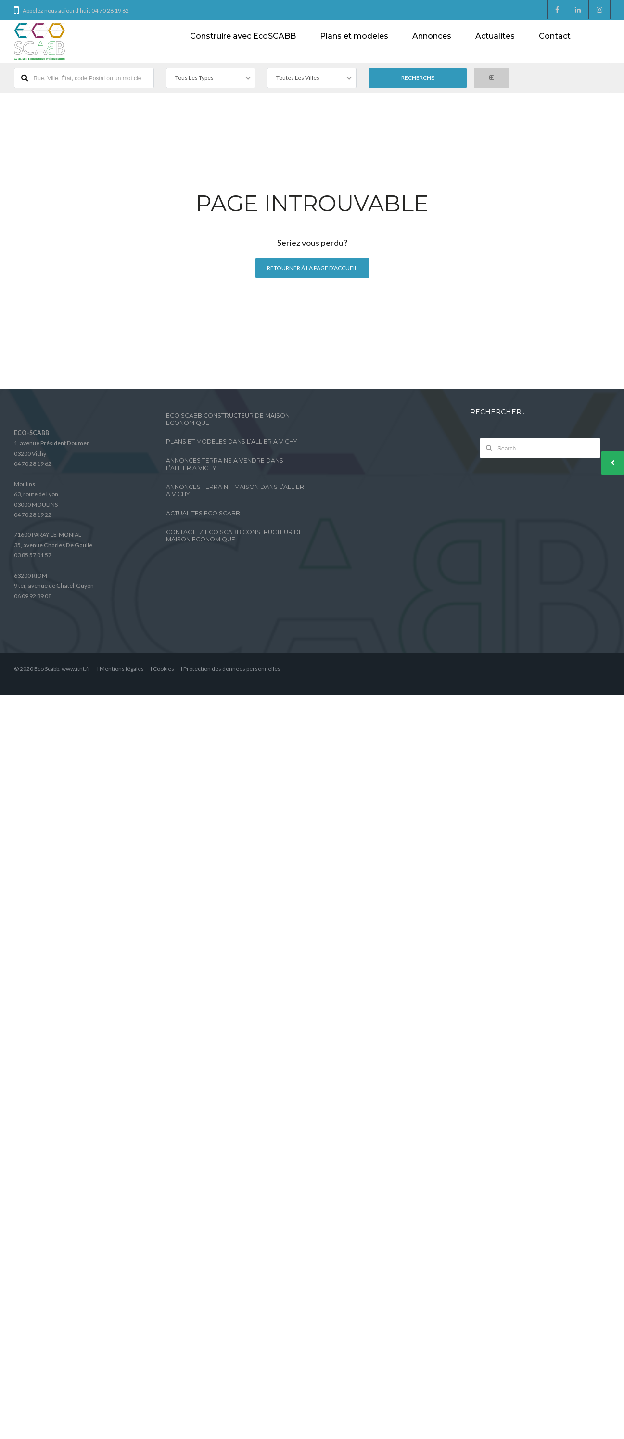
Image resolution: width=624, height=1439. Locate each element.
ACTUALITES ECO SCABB (203, 513)
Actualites (495, 35)
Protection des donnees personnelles (231, 668)
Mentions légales (122, 668)
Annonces (431, 35)
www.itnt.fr (76, 668)
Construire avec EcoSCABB (243, 35)
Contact (555, 35)
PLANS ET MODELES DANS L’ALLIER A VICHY (231, 441)
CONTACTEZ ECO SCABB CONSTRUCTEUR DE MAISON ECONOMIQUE (234, 535)
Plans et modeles (354, 35)
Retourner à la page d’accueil (312, 267)
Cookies (163, 668)
